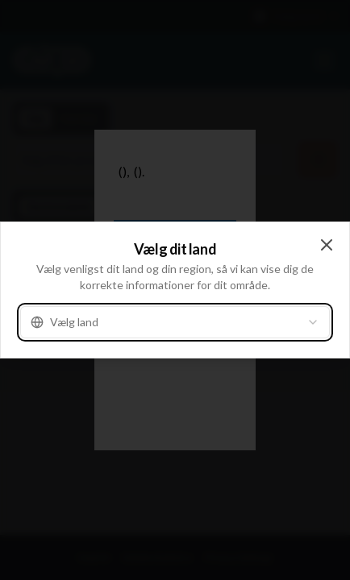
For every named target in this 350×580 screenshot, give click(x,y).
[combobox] (175, 322)
